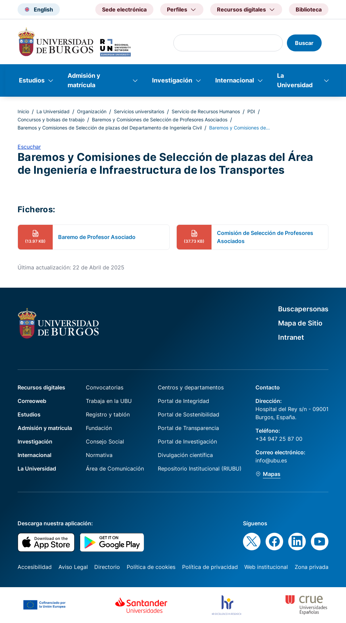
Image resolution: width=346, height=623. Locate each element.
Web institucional (266, 567)
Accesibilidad (35, 567)
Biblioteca (309, 9)
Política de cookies (151, 567)
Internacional (234, 80)
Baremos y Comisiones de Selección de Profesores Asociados (159, 119)
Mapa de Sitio (300, 323)
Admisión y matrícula (84, 80)
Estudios (32, 80)
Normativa (99, 455)
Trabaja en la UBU (109, 401)
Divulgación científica (185, 455)
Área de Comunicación (115, 468)
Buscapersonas (303, 309)
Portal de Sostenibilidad (188, 414)
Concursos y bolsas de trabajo (51, 119)
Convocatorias (104, 387)
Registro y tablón (108, 414)
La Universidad (295, 80)
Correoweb (32, 401)
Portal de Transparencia (188, 428)
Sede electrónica (124, 9)
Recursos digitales (41, 387)
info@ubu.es (271, 460)
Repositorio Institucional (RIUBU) (200, 468)
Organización (91, 111)
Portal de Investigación (187, 441)
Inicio (23, 111)
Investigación (172, 80)
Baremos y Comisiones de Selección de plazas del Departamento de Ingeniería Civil (110, 127)
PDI (251, 111)
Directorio (107, 567)
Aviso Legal (73, 567)
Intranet (291, 337)
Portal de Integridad (183, 401)
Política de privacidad (210, 567)
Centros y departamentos (191, 387)
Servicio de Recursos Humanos (206, 111)
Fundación (99, 428)
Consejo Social (105, 441)
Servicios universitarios (139, 111)
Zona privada (311, 567)
